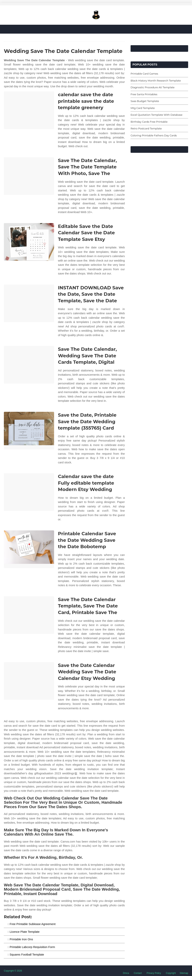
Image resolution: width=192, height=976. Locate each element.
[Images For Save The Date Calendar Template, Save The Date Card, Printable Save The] (29, 615)
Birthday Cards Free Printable (149, 121)
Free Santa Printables (144, 94)
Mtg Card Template (143, 108)
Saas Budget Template (145, 101)
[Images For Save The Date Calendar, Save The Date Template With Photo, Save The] (29, 176)
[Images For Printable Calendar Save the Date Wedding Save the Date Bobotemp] (29, 549)
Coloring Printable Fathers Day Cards (154, 135)
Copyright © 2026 (13, 970)
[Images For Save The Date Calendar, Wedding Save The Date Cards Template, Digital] (29, 365)
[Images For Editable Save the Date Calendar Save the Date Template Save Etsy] (29, 242)
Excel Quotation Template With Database (156, 114)
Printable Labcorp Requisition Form (32, 947)
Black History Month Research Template (156, 80)
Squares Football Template (27, 954)
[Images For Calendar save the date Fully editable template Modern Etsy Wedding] (29, 492)
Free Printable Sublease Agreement (33, 924)
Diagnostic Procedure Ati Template (152, 87)
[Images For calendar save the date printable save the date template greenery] (29, 110)
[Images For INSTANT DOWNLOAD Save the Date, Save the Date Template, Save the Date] (29, 303)
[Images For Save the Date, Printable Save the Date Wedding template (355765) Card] (29, 430)
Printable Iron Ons (21, 939)
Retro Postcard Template (146, 128)
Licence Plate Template (25, 931)
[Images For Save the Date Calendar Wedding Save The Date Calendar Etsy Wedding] (29, 681)
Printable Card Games (144, 73)
